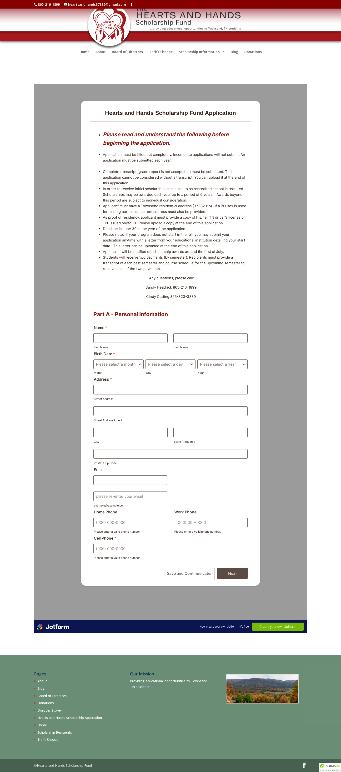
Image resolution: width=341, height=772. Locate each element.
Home (84, 58)
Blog (234, 58)
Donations (253, 58)
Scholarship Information (199, 58)
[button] (330, 767)
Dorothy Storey (49, 710)
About (100, 58)
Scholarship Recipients (54, 732)
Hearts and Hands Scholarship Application (69, 717)
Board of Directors (127, 58)
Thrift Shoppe (161, 58)
